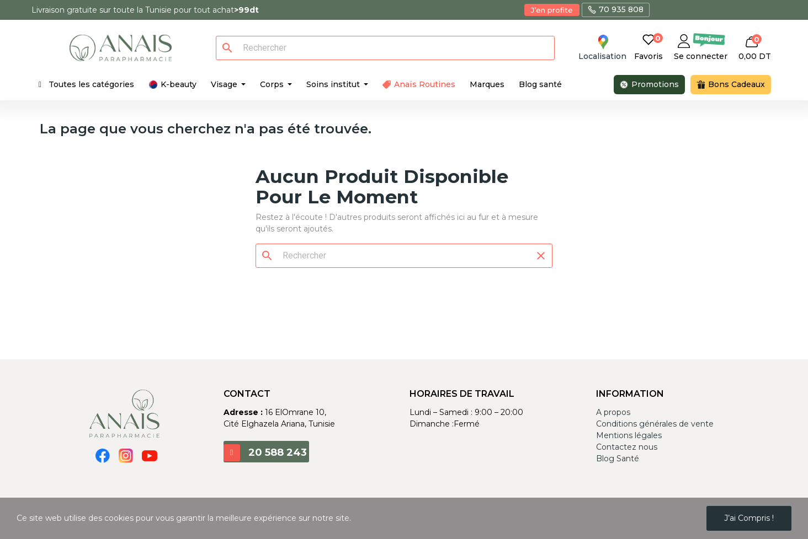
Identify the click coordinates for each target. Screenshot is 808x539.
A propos (613, 412)
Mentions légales (629, 435)
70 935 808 (621, 9)
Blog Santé (617, 458)
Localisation (602, 56)
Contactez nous (626, 447)
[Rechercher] (392, 48)
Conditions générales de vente (655, 424)
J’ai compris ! (749, 518)
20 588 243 (277, 452)
